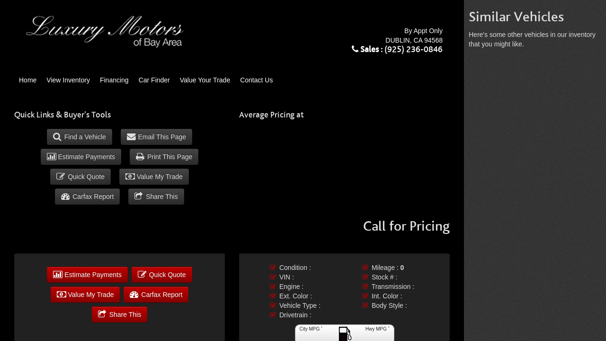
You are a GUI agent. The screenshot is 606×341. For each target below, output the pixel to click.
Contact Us (256, 80)
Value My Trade (154, 176)
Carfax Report (87, 196)
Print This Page (164, 157)
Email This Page (157, 137)
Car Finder (154, 80)
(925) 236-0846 (413, 49)
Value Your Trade (205, 80)
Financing (114, 80)
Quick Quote (80, 176)
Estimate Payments (81, 157)
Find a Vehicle (79, 137)
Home (27, 80)
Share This (156, 196)
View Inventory (68, 80)
